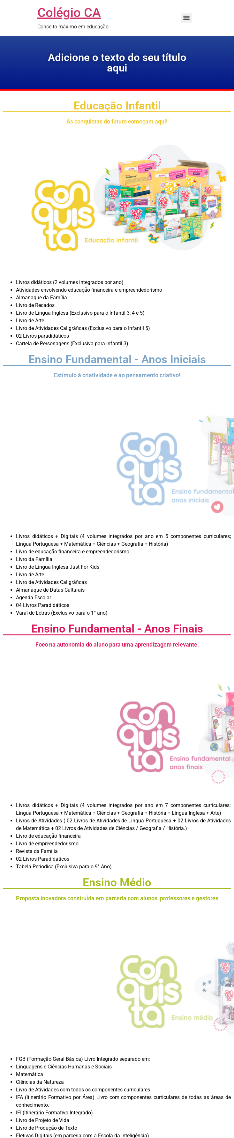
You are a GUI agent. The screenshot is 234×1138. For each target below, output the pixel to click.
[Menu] (186, 18)
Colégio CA (69, 12)
